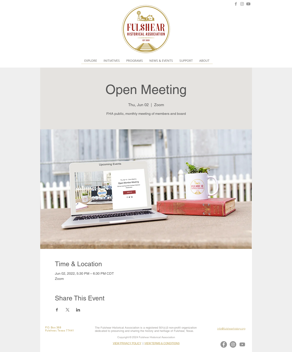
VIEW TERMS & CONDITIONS (162, 343)
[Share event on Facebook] (57, 309)
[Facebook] (235, 4)
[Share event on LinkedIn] (78, 309)
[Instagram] (242, 4)
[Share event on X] (67, 309)
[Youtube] (248, 4)
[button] (90, 60)
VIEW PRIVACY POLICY (127, 343)
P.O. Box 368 (53, 327)
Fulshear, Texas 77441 (59, 330)
